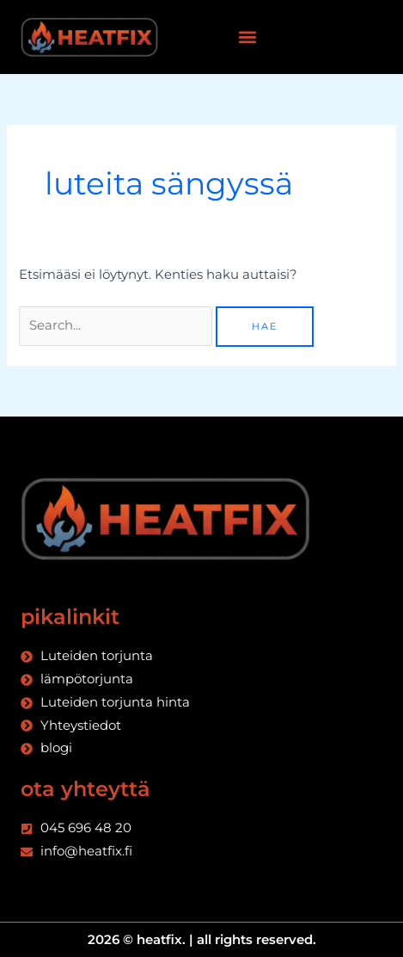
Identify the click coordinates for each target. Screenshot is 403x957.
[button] (247, 37)
